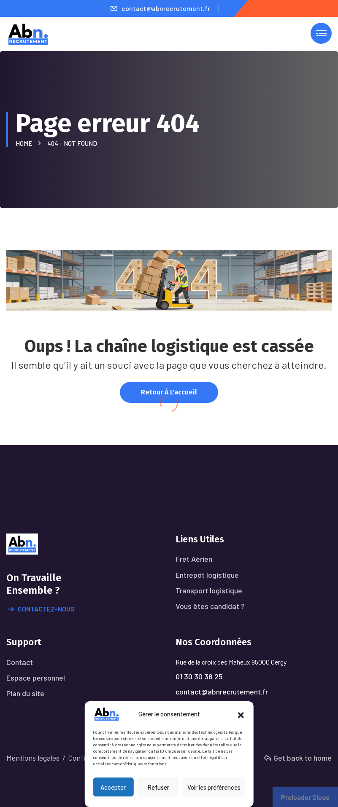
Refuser (158, 787)
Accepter (113, 787)
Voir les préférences (214, 787)
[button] (241, 714)
